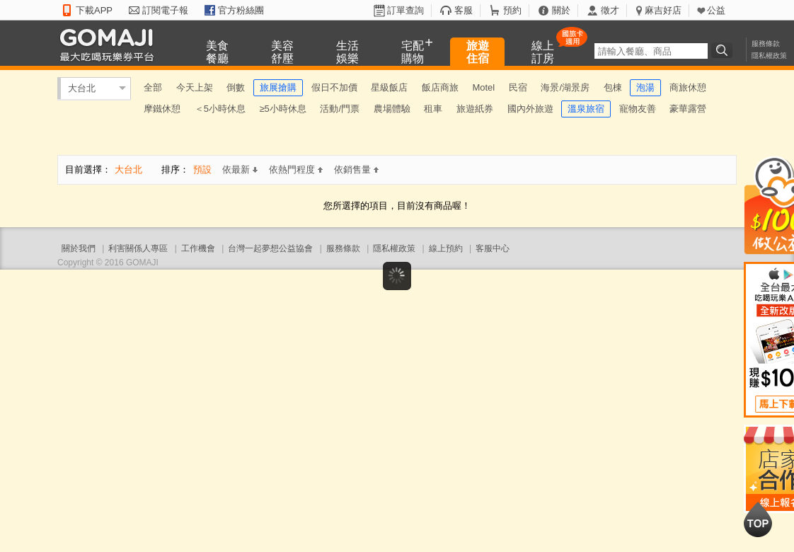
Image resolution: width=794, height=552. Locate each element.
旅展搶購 (278, 87)
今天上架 (194, 87)
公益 (716, 10)
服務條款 (766, 43)
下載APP (94, 10)
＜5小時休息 (220, 108)
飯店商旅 (440, 87)
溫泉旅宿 (586, 108)
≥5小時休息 (282, 108)
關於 (561, 10)
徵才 (610, 10)
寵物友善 (637, 108)
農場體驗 (392, 108)
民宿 (518, 87)
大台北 (82, 88)
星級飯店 (389, 87)
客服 (463, 10)
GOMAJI (110, 44)
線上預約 (446, 248)
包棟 (613, 87)
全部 (153, 87)
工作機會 (198, 248)
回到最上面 (758, 519)
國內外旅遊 (530, 108)
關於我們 (79, 248)
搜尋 (724, 50)
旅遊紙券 (474, 108)
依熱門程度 (296, 169)
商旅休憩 (687, 87)
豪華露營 (687, 108)
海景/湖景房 (565, 87)
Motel (483, 87)
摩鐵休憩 (162, 108)
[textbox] (651, 51)
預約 (512, 10)
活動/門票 (339, 108)
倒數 (235, 87)
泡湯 (645, 87)
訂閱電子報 (165, 10)
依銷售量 (356, 169)
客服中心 (493, 248)
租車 (433, 108)
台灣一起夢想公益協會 (270, 248)
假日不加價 (334, 87)
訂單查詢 (405, 10)
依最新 (240, 169)
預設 (202, 169)
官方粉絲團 (241, 10)
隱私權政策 (769, 55)
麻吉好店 (663, 10)
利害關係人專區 (138, 248)
